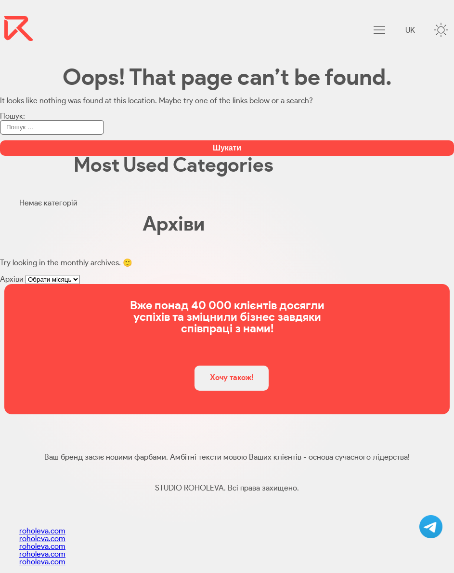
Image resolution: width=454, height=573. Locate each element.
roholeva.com (42, 531)
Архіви (12, 279)
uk (410, 30)
